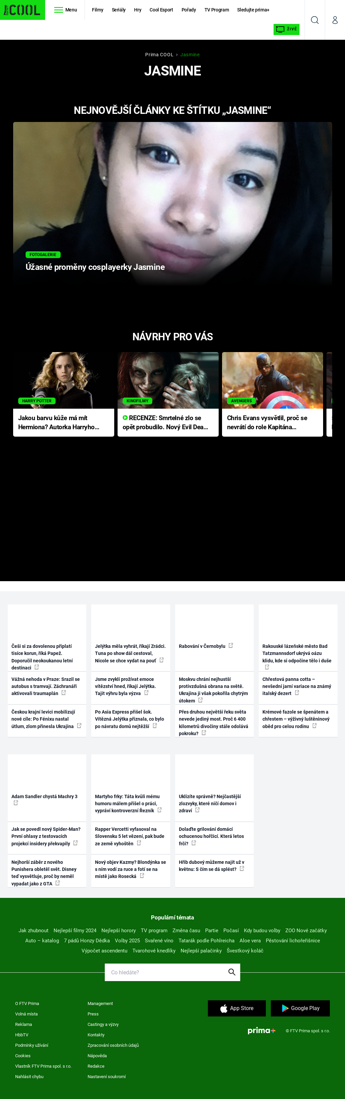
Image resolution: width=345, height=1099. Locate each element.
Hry (137, 9)
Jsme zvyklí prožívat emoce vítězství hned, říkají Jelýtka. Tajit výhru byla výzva (125, 686)
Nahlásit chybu (29, 1076)
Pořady (189, 9)
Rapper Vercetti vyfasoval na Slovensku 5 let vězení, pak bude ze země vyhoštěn (129, 836)
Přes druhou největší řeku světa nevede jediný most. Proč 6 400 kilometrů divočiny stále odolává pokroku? (213, 722)
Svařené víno (159, 941)
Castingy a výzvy (103, 1024)
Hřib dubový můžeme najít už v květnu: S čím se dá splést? (211, 865)
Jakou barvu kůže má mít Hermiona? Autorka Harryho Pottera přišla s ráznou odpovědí (56, 423)
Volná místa (26, 1013)
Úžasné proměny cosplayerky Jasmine (95, 267)
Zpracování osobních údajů (113, 1045)
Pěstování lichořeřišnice (293, 941)
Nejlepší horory (118, 931)
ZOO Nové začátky (306, 931)
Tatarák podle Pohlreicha (206, 941)
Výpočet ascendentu (104, 951)
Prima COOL (159, 54)
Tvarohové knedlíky (154, 951)
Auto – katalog (42, 941)
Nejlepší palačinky (201, 951)
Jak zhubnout (34, 931)
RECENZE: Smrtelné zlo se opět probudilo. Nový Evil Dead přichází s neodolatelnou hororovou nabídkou (165, 423)
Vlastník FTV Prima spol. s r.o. (43, 1066)
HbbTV (21, 1034)
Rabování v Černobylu (206, 646)
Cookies (23, 1055)
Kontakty (96, 1034)
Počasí (231, 931)
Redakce (96, 1066)
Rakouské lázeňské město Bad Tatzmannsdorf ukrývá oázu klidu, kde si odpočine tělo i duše (297, 656)
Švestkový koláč (245, 951)
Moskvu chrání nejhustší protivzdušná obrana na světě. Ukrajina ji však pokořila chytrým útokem (213, 690)
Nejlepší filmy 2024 (75, 931)
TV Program (217, 9)
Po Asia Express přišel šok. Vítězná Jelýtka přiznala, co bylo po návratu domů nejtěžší (129, 719)
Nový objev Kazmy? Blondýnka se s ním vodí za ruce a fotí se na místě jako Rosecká (130, 869)
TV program (154, 931)
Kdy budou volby (262, 931)
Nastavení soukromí (107, 1076)
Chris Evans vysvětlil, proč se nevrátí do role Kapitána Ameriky (267, 423)
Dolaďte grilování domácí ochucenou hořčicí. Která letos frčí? (211, 836)
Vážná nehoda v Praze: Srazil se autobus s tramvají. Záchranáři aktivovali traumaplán (45, 686)
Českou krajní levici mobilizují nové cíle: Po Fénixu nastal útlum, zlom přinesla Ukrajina (46, 719)
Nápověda (97, 1055)
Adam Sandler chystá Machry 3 (44, 799)
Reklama (23, 1024)
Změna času (186, 931)
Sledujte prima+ (253, 9)
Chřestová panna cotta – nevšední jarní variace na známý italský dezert (296, 686)
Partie (211, 931)
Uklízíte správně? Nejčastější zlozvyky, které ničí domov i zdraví (210, 804)
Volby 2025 (127, 941)
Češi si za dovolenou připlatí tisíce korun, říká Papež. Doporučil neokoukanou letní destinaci (42, 656)
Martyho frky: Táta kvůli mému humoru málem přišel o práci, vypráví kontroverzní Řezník (128, 804)
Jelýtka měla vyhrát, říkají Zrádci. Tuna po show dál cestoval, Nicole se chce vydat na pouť (130, 653)
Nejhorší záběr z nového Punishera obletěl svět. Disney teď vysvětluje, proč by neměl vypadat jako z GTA (43, 872)
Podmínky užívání (31, 1045)
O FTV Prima (27, 1003)
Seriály (119, 9)
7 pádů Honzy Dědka (87, 941)
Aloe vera (250, 941)
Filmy (97, 9)
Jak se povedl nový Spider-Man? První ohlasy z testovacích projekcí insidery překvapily (46, 836)
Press (93, 1013)
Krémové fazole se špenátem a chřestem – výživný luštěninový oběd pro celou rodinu (296, 719)
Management (100, 1003)
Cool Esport (161, 9)
